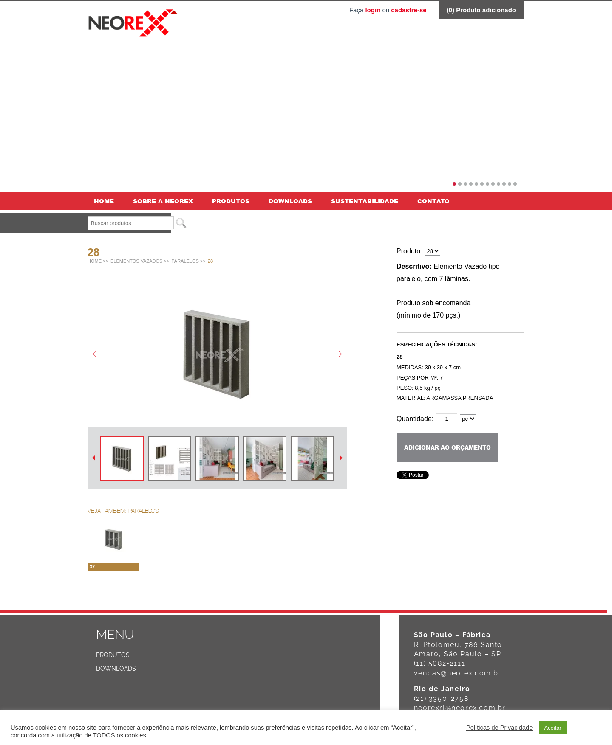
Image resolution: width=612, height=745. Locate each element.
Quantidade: (415, 418)
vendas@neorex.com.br (458, 673)
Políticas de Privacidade (499, 727)
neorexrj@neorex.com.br (460, 708)
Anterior (93, 458)
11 (509, 184)
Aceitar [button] (552, 728)
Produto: (409, 251)
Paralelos (185, 261)
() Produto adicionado (481, 10)
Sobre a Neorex (163, 201)
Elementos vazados (136, 261)
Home (104, 201)
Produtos (230, 201)
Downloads (290, 201)
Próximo (341, 458)
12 (515, 184)
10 (504, 184)
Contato (433, 201)
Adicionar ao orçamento (447, 447)
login (372, 10)
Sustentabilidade (364, 201)
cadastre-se (408, 10)
